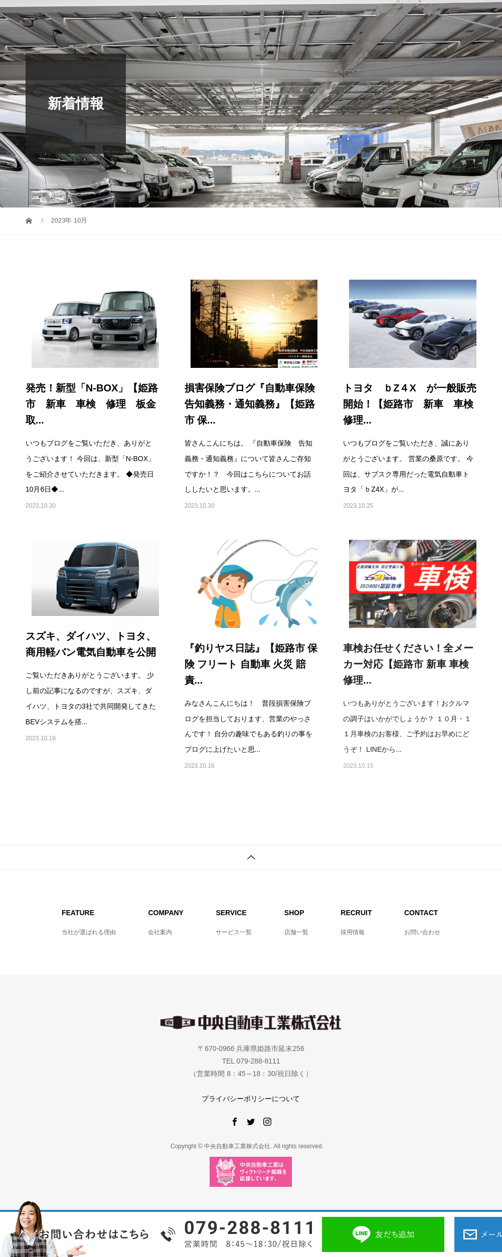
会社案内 (160, 932)
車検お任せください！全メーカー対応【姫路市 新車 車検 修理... (408, 664)
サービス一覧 (234, 932)
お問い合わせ (422, 932)
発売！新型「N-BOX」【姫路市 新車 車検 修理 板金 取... (96, 404)
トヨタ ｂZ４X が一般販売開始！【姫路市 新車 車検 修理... (413, 404)
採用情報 (353, 932)
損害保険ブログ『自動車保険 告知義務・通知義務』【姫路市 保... (255, 404)
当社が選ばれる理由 (89, 932)
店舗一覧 (296, 932)
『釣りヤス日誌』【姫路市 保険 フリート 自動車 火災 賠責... (251, 664)
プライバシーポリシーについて (251, 1099)
